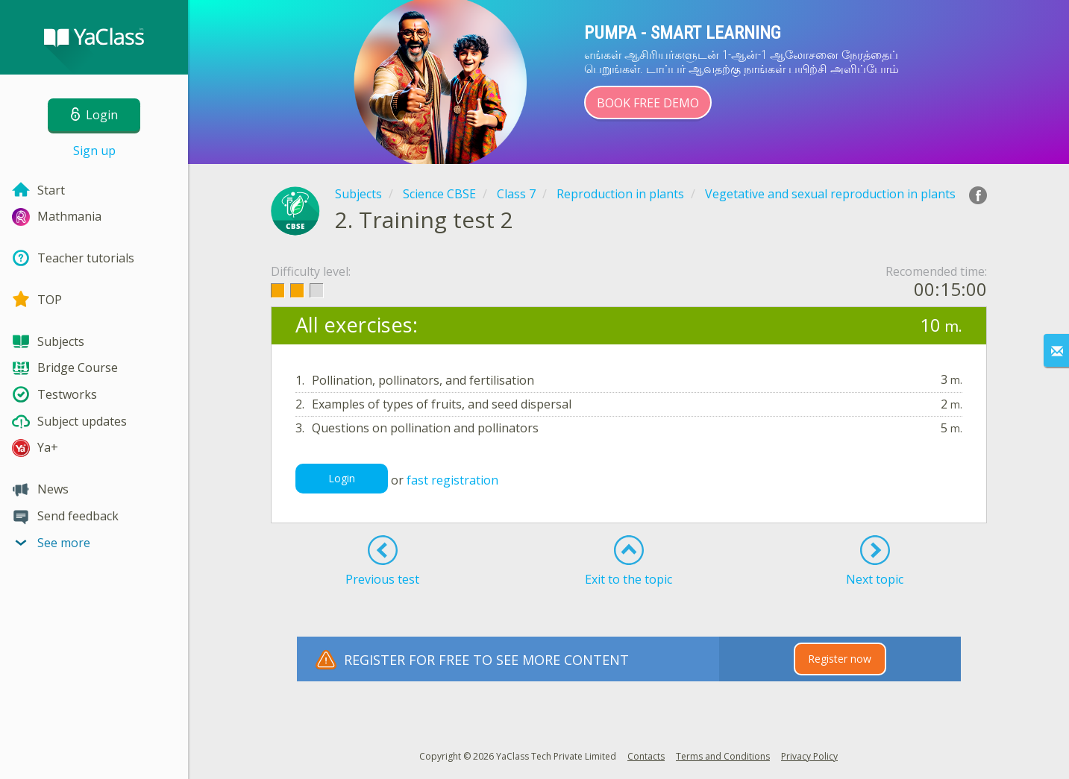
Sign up (94, 150)
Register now (839, 659)
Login (341, 478)
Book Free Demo (648, 103)
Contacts (646, 756)
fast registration (452, 480)
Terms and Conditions (723, 756)
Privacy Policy (809, 756)
